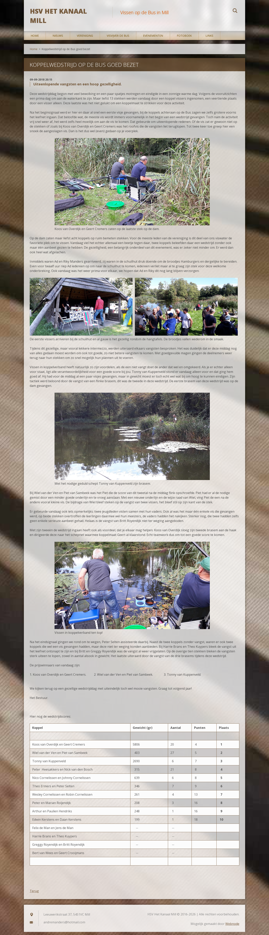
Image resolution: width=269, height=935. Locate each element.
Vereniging (85, 39)
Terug (34, 894)
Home (35, 39)
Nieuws (58, 39)
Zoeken (235, 11)
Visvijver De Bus (118, 39)
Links (209, 39)
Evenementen (153, 39)
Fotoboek (184, 39)
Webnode (232, 927)
